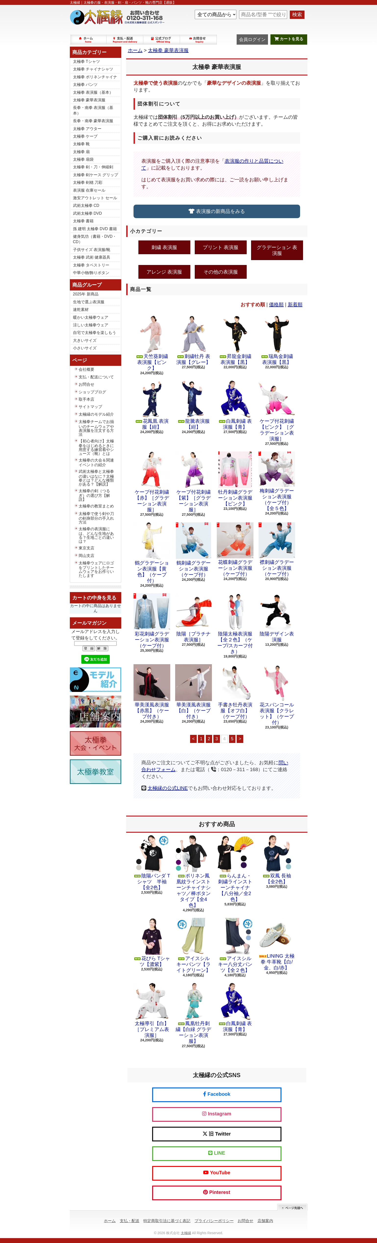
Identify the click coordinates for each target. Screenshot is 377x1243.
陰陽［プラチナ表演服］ (193, 617)
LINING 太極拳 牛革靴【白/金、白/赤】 (276, 944)
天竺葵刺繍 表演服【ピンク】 (152, 343)
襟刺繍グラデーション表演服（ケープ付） (276, 549)
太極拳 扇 (81, 152)
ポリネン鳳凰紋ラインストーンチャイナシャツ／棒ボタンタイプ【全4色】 (193, 871)
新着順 (295, 304)
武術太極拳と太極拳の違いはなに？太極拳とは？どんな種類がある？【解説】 (96, 477)
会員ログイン (252, 39)
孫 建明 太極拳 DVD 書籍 (95, 229)
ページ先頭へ (292, 1207)
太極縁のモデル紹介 (96, 414)
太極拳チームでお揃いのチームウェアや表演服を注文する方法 (96, 428)
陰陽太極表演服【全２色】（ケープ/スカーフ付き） (235, 623)
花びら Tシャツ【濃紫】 (152, 942)
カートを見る (288, 39)
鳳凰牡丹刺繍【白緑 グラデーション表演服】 (193, 1013)
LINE (216, 1153)
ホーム (88, 39)
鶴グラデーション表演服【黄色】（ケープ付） (152, 552)
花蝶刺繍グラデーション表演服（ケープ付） (235, 549)
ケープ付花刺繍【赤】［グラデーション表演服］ (152, 481)
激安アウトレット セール (95, 198)
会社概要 (86, 369)
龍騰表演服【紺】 (193, 405)
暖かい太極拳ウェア (90, 317)
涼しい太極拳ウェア (90, 325)
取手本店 (86, 399)
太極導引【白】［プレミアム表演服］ (152, 1010)
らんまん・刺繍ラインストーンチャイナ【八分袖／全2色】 (235, 868)
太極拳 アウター (87, 129)
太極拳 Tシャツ (86, 61)
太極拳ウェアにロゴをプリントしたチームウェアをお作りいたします (96, 569)
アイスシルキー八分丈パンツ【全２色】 (235, 945)
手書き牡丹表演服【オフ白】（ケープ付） (235, 691)
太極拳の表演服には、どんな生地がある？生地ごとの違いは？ (96, 535)
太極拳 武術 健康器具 (91, 257)
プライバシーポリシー (214, 1221)
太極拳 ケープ (85, 136)
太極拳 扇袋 (83, 159)
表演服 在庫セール (89, 190)
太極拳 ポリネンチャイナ (95, 77)
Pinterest (216, 1192)
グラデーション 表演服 (277, 250)
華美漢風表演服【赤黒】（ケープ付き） (152, 691)
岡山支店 (86, 556)
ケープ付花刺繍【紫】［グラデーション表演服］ (193, 481)
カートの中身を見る (94, 597)
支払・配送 (129, 1221)
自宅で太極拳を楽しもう (94, 333)
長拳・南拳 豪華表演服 (93, 121)
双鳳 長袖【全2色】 (276, 859)
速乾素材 (81, 309)
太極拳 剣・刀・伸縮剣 (93, 167)
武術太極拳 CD (86, 205)
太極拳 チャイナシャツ (93, 69)
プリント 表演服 (221, 247)
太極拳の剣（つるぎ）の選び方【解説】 (94, 495)
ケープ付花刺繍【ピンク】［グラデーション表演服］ (276, 411)
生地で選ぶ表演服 (88, 302)
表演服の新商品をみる (216, 211)
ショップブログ (162, 39)
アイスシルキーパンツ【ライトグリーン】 (193, 945)
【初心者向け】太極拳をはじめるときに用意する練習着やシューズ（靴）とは (96, 447)
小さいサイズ (85, 348)
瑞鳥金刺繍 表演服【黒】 (276, 340)
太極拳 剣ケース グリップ (95, 175)
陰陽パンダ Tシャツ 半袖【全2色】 (152, 862)
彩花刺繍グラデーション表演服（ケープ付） (152, 620)
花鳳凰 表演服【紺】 (152, 405)
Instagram (216, 1113)
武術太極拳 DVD (87, 213)
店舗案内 (265, 1221)
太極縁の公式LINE (167, 788)
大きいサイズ (85, 340)
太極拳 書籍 (83, 221)
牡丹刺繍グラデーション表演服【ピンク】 (235, 478)
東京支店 (86, 548)
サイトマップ (90, 407)
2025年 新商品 (85, 294)
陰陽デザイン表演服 (276, 617)
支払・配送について (125, 39)
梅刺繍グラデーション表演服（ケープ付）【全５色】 (276, 481)
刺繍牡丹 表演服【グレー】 (193, 340)
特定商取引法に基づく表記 (166, 1221)
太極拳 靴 (81, 144)
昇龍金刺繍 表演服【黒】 (235, 340)
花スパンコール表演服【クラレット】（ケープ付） (276, 694)
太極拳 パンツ (85, 84)
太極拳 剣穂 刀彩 (88, 182)
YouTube (216, 1172)
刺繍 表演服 (164, 247)
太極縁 (186, 1233)
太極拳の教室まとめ (96, 506)
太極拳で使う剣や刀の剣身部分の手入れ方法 (96, 518)
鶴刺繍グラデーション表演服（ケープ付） (193, 549)
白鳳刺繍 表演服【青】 (235, 405)
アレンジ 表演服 (164, 272)
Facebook (217, 1094)
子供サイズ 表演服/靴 (91, 250)
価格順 (276, 304)
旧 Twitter (217, 1134)
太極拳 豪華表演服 (89, 100)
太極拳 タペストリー (91, 265)
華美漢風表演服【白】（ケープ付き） (193, 691)
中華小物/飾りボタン (91, 273)
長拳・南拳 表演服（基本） (93, 110)
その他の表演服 (221, 272)
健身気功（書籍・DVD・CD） (95, 239)
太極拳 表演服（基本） (93, 92)
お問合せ (198, 39)
